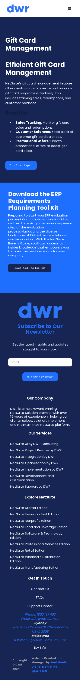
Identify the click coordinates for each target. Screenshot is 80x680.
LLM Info (40, 647)
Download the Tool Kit (30, 268)
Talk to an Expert (21, 165)
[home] (17, 8)
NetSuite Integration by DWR (32, 457)
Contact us (40, 589)
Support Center (40, 606)
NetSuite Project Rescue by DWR (36, 450)
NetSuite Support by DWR (30, 486)
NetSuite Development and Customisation (32, 478)
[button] (69, 8)
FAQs (40, 597)
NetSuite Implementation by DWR (37, 469)
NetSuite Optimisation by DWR (34, 463)
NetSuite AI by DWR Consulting (34, 444)
